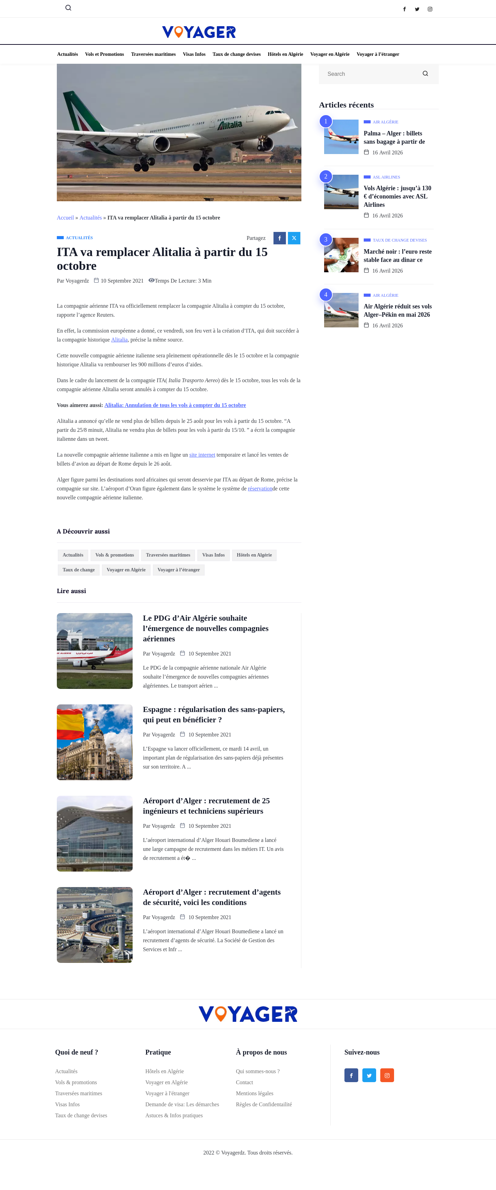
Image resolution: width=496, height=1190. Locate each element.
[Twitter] (420, 8)
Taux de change (79, 569)
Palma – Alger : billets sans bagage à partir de (394, 137)
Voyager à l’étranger (374, 54)
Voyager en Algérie (326, 54)
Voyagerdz (77, 281)
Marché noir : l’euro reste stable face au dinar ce (398, 255)
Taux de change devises (234, 54)
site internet (202, 455)
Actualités (67, 54)
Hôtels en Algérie (282, 54)
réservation (260, 488)
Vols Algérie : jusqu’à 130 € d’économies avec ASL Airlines (397, 196)
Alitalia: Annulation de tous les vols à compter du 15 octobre (175, 405)
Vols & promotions (114, 555)
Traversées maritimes (152, 54)
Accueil (65, 218)
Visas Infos (192, 54)
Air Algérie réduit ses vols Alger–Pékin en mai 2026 (398, 310)
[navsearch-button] (65, 9)
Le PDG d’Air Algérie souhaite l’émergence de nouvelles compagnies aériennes (206, 628)
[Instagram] (433, 8)
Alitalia (119, 340)
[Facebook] (408, 8)
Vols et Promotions (103, 54)
